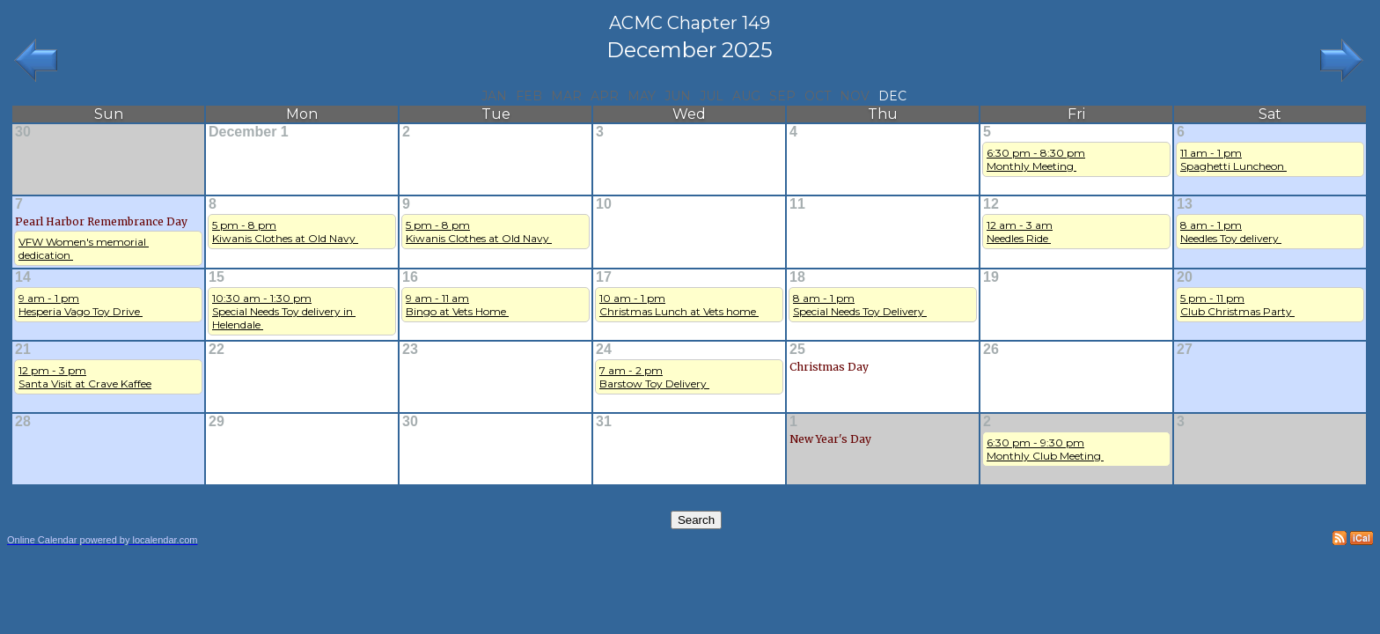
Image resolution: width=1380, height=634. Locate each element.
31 (604, 421)
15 (216, 276)
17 (604, 276)
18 (797, 276)
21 (23, 349)
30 (23, 131)
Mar (566, 96)
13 (1185, 203)
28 (23, 421)
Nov (855, 96)
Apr (605, 96)
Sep (782, 96)
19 (991, 276)
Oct (817, 96)
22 (216, 349)
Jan (494, 96)
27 (1185, 349)
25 (797, 349)
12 (991, 203)
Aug (746, 96)
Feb (529, 96)
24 (604, 349)
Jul (711, 96)
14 (23, 276)
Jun (677, 96)
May (642, 96)
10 (604, 203)
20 (1185, 276)
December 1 (249, 131)
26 (991, 349)
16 (410, 276)
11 (797, 203)
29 (216, 421)
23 (410, 349)
